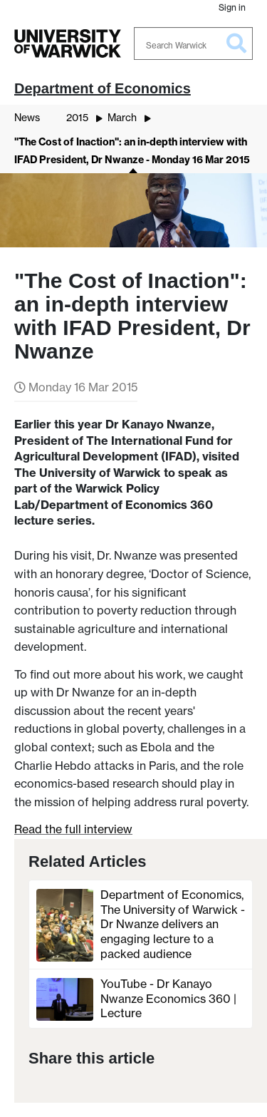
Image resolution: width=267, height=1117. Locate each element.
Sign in (232, 7)
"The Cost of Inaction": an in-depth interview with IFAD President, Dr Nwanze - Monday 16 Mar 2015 (132, 151)
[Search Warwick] (193, 43)
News (27, 117)
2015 (77, 117)
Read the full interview (73, 829)
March (122, 117)
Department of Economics (102, 88)
